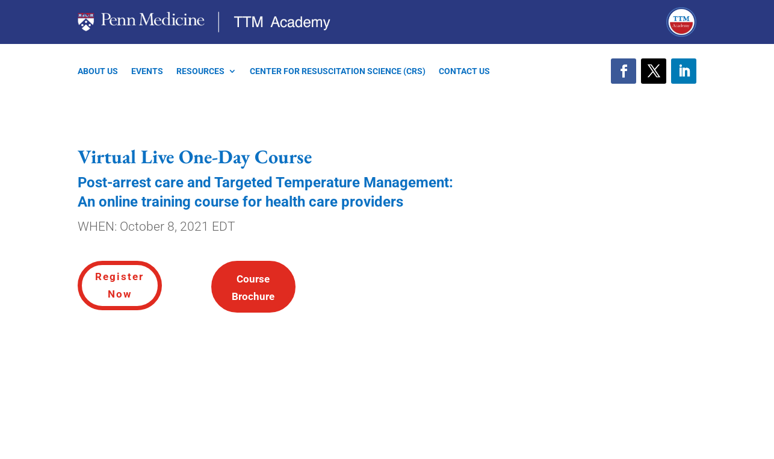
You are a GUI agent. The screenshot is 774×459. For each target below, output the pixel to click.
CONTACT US (464, 71)
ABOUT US (98, 71)
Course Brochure (253, 287)
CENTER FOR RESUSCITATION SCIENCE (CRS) (338, 71)
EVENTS (147, 71)
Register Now (119, 285)
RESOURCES (200, 71)
